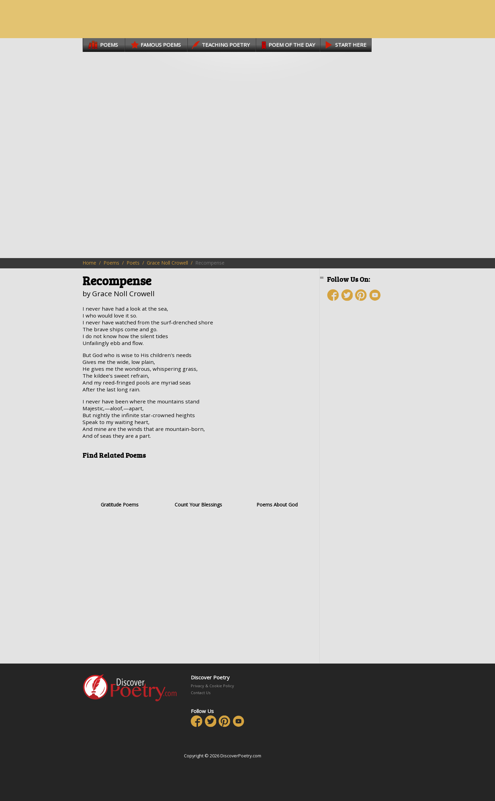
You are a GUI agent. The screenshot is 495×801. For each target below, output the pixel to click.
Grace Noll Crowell (167, 262)
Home (89, 262)
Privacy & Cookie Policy (212, 685)
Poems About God (277, 486)
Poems (111, 262)
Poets (133, 262)
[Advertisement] (367, 428)
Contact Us (200, 692)
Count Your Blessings (198, 486)
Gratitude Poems (119, 486)
